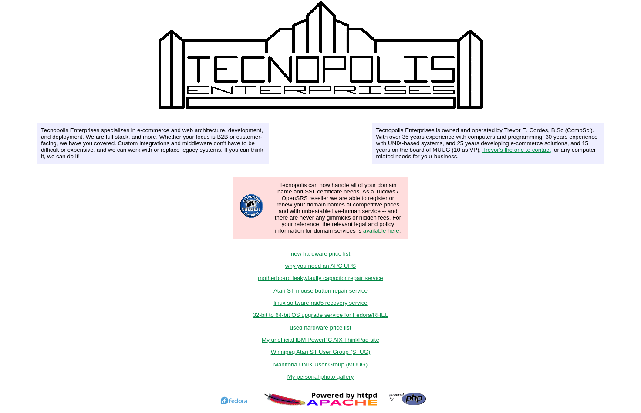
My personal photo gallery (320, 376)
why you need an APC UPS (320, 266)
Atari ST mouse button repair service (320, 290)
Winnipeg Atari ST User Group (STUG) (321, 352)
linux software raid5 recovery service (320, 303)
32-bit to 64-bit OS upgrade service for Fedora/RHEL (320, 315)
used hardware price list (320, 327)
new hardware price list (320, 253)
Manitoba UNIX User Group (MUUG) (320, 364)
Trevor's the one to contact (516, 150)
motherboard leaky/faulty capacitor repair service (320, 278)
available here (381, 230)
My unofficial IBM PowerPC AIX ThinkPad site (320, 339)
